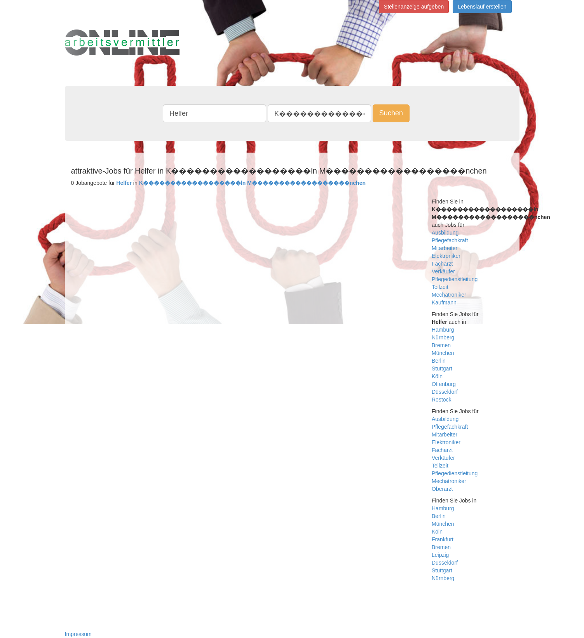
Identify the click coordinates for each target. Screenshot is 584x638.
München (443, 353)
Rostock (442, 399)
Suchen (391, 113)
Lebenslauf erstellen (482, 6)
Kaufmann (444, 302)
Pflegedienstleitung (455, 279)
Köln (437, 376)
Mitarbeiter (444, 248)
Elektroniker (446, 256)
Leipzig (440, 555)
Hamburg (443, 330)
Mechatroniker (449, 295)
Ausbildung (445, 232)
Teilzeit (440, 287)
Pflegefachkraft (450, 240)
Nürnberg (443, 337)
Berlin (439, 361)
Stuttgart (442, 368)
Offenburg (444, 384)
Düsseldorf (445, 392)
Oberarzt (442, 489)
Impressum (78, 634)
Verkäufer (443, 271)
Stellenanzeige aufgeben (414, 6)
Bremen (441, 345)
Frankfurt (442, 539)
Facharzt (442, 264)
